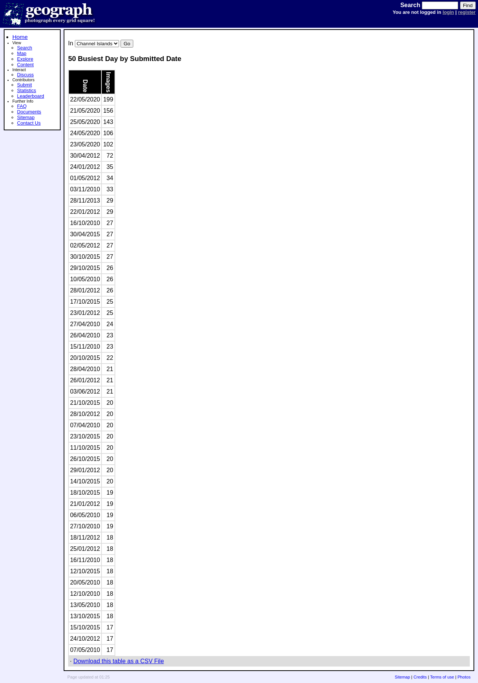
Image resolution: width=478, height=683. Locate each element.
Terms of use (442, 677)
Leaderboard (30, 96)
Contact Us (29, 123)
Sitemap (26, 117)
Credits (420, 677)
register (467, 12)
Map (22, 53)
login (448, 12)
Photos (464, 677)
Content (25, 64)
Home (20, 37)
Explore (25, 59)
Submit (24, 85)
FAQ (22, 106)
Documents (29, 112)
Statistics (26, 90)
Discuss (25, 75)
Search (24, 48)
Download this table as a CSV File (118, 661)
